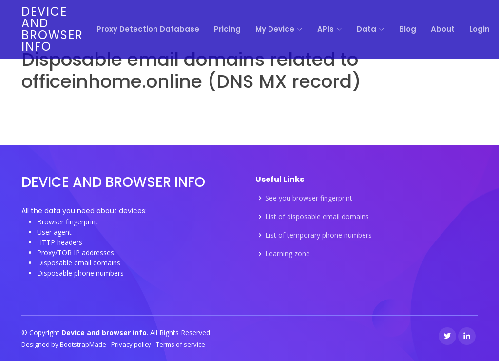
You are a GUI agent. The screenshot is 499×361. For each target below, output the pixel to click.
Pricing (227, 29)
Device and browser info (52, 29)
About (443, 29)
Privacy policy (132, 344)
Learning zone (287, 253)
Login (479, 29)
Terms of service (180, 344)
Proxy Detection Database (147, 29)
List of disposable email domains (317, 216)
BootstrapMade (84, 344)
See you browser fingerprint (308, 198)
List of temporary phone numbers (318, 235)
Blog (407, 29)
